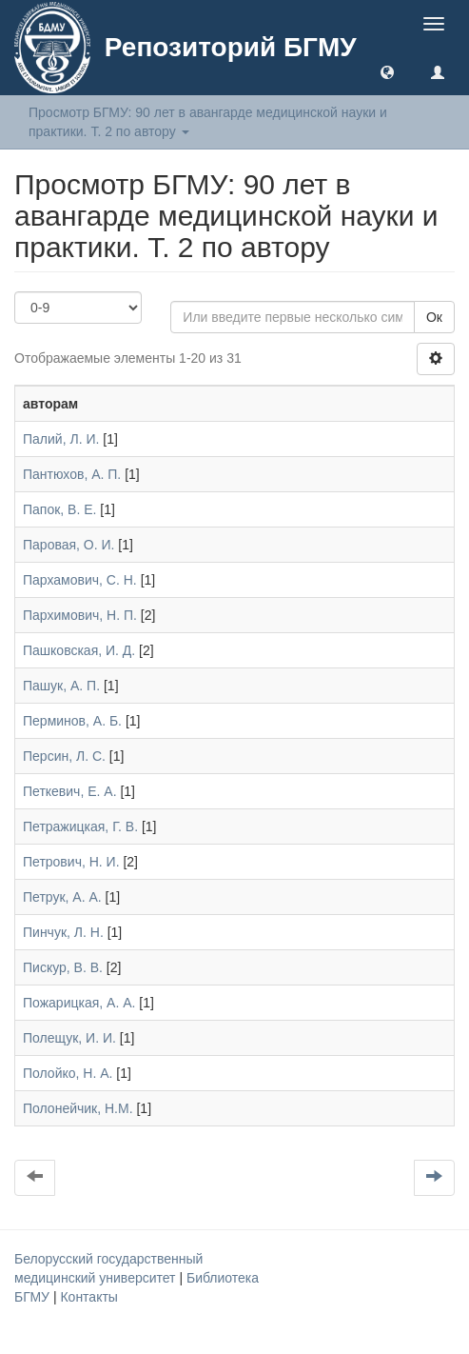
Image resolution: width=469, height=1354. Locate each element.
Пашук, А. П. (61, 685)
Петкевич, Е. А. (70, 791)
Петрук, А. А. (62, 897)
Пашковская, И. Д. (79, 650)
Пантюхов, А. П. (72, 474)
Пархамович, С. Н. (80, 579)
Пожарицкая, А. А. (79, 1002)
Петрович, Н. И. (71, 861)
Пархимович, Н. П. (80, 615)
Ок (434, 317)
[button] (387, 71)
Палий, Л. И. (61, 439)
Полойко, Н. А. (67, 1073)
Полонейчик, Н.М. (78, 1108)
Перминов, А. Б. (72, 720)
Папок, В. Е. (59, 509)
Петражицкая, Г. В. (80, 826)
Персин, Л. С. (64, 756)
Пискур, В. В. (63, 967)
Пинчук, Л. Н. (63, 932)
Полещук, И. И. (69, 1037)
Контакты (88, 1296)
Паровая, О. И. (68, 544)
